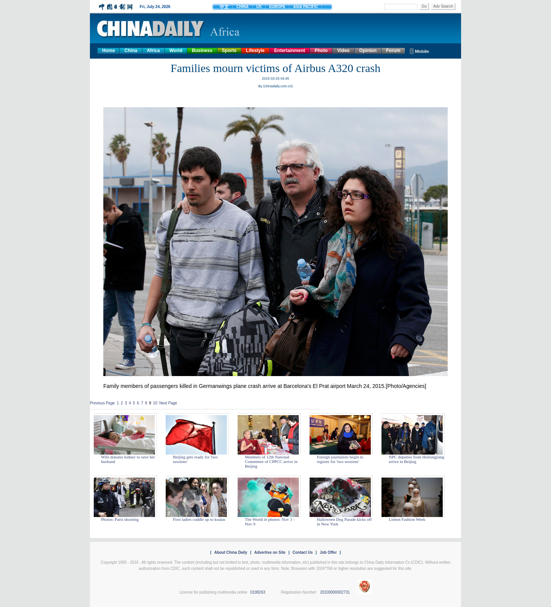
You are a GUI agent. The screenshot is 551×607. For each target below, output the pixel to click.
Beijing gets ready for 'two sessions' (195, 459)
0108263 (257, 592)
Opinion (368, 50)
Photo (321, 50)
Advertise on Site (269, 552)
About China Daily (230, 552)
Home (108, 50)
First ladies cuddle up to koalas (199, 519)
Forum (393, 50)
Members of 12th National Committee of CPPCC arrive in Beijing (271, 461)
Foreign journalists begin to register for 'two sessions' (340, 459)
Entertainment (289, 50)
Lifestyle (255, 50)
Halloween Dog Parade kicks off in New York (344, 521)
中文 (224, 7)
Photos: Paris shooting (120, 519)
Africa (153, 50)
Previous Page (102, 403)
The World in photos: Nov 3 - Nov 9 (270, 521)
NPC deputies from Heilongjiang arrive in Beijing (416, 459)
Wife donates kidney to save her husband (128, 459)
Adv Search (443, 6)
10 (155, 403)
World (176, 50)
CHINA (242, 7)
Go (424, 6)
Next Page (168, 403)
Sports (229, 50)
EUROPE (277, 7)
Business (202, 50)
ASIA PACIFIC (305, 7)
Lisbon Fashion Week (407, 519)
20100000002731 (335, 592)
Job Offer (328, 552)
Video (343, 50)
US (259, 7)
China (130, 50)
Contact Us (302, 552)
